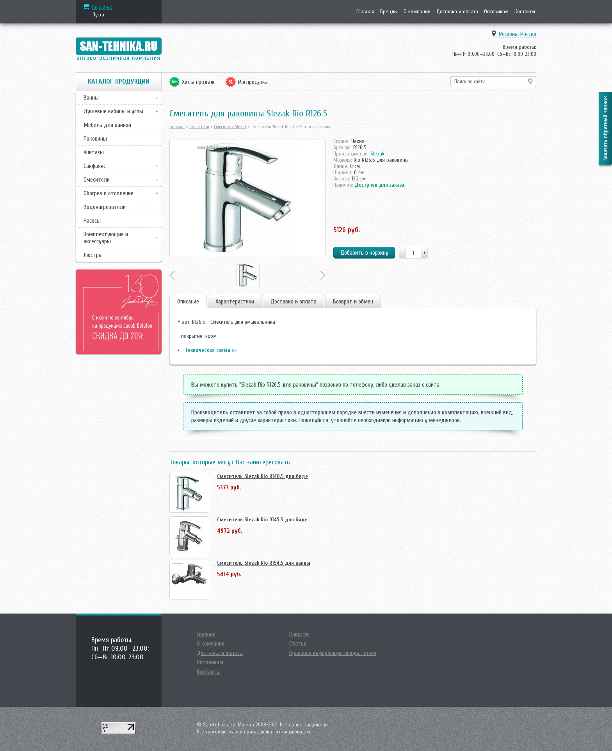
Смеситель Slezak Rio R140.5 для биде (262, 476)
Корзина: (102, 7)
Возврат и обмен (353, 301)
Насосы (92, 220)
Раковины (95, 138)
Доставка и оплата (457, 11)
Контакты (524, 11)
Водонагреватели (105, 206)
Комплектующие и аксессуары (106, 238)
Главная (365, 11)
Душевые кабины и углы (113, 111)
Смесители (97, 179)
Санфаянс (95, 165)
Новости (299, 634)
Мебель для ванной (107, 124)
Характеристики (234, 301)
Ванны (91, 97)
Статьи (297, 643)
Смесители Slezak (230, 126)
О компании (417, 11)
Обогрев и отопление (108, 193)
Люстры (93, 255)
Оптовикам (496, 11)
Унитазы (94, 152)
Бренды (389, 11)
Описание (188, 301)
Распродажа (253, 82)
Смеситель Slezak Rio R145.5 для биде (262, 519)
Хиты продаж (198, 82)
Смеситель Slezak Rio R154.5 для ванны (263, 563)
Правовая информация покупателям (332, 652)
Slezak (377, 153)
